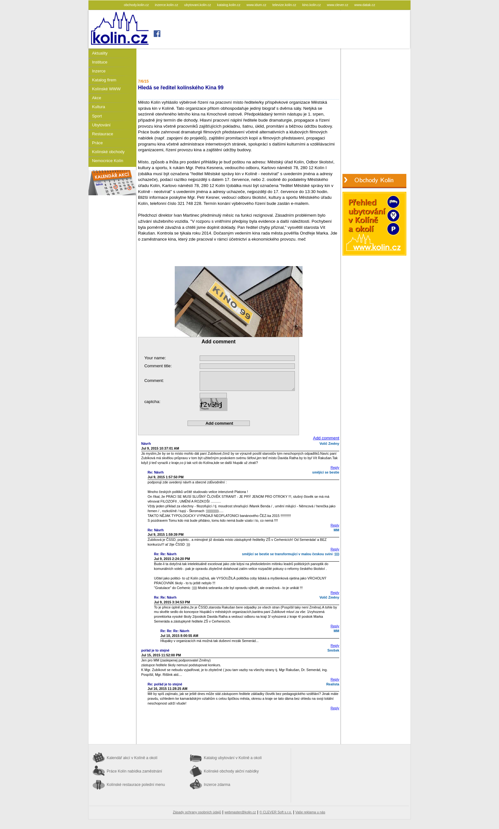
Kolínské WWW (106, 88)
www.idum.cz (256, 5)
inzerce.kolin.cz (167, 5)
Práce (97, 142)
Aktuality (100, 53)
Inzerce (98, 71)
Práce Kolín (134, 771)
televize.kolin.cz (285, 5)
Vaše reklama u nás (310, 812)
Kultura (98, 106)
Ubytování (101, 125)
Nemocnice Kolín (107, 160)
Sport (97, 116)
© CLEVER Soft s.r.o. (275, 812)
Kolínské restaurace (136, 784)
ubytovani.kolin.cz (198, 5)
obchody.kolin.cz (137, 5)
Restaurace (102, 133)
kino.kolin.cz (312, 5)
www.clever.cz (338, 5)
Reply (335, 467)
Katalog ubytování (233, 758)
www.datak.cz (364, 5)
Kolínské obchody (108, 151)
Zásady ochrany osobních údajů (197, 812)
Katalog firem (104, 80)
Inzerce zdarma (217, 784)
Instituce (99, 62)
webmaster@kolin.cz (240, 812)
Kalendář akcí (132, 758)
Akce (96, 97)
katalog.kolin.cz (229, 5)
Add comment (326, 438)
